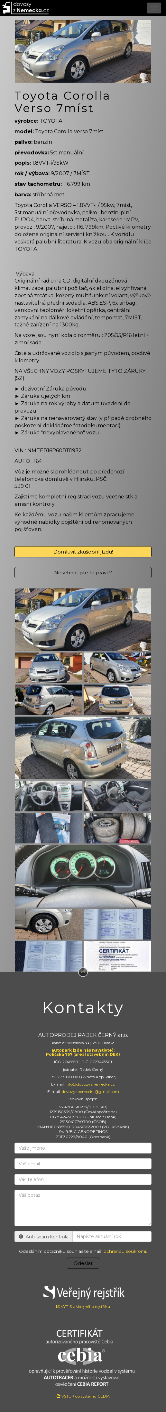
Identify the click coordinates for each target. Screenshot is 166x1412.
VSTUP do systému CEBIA (83, 1396)
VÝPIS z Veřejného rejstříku (83, 1295)
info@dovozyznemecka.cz (90, 1084)
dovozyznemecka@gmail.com (90, 1091)
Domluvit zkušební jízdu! (83, 552)
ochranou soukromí (125, 1251)
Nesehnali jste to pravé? (83, 573)
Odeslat (83, 1263)
